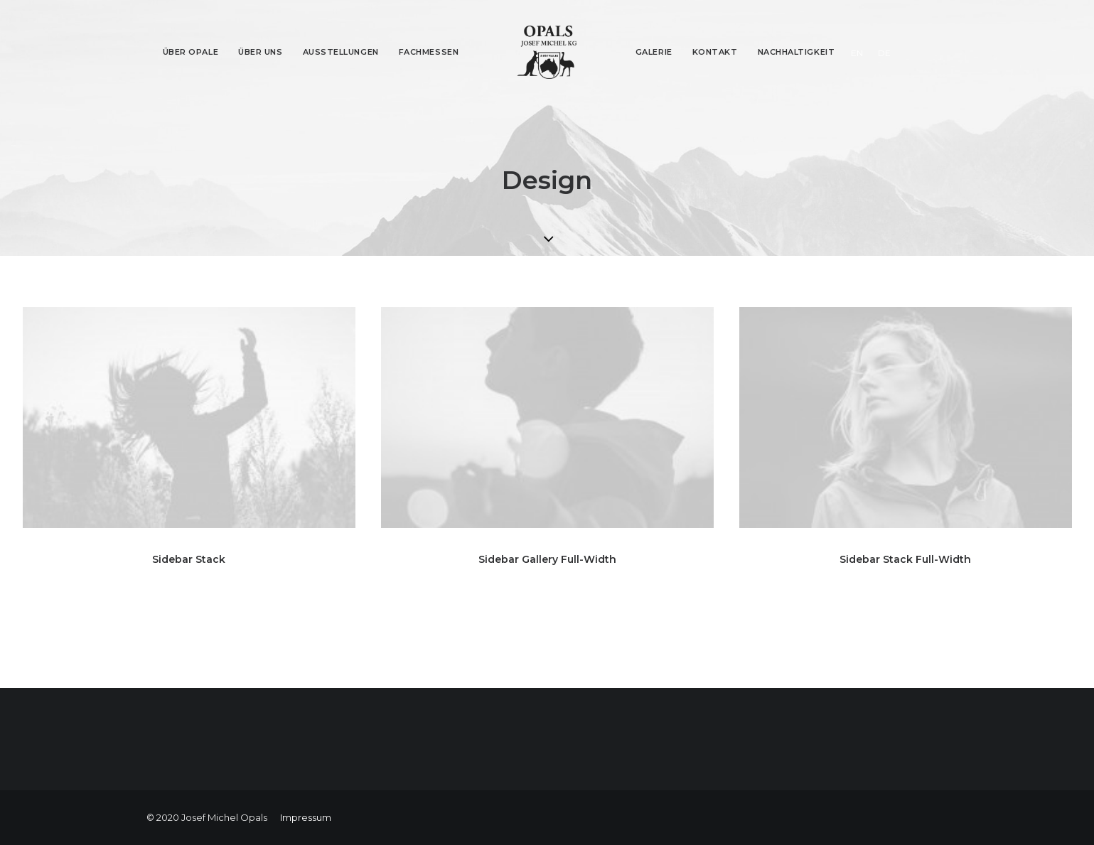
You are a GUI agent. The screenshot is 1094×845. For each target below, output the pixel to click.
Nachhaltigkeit (796, 52)
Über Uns (260, 52)
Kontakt (715, 52)
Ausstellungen (341, 52)
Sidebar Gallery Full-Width (547, 559)
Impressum (305, 817)
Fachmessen (429, 52)
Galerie (654, 52)
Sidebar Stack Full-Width (905, 559)
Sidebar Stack (188, 559)
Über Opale (191, 52)
